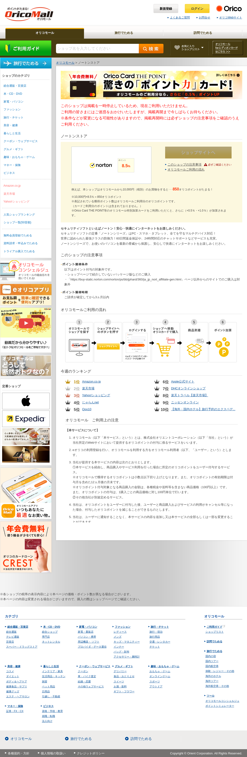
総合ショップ (50, 631)
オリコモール (21, 739)
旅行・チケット (13, 117)
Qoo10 (86, 409)
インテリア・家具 (52, 671)
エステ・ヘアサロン (18, 696)
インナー (119, 646)
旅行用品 (154, 636)
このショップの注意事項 (184, 164)
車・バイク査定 (87, 676)
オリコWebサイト (229, 17)
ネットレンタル (51, 641)
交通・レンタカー (159, 641)
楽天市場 (9, 193)
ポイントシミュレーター (219, 705)
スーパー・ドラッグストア (21, 646)
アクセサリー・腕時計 (127, 656)
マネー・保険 (12, 165)
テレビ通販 (12, 636)
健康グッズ (12, 691)
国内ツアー (212, 661)
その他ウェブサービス (91, 686)
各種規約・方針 (18, 753)
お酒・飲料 (120, 686)
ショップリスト (214, 631)
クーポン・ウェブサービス (21, 141)
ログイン (197, 8)
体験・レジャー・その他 (219, 671)
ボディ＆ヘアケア (16, 681)
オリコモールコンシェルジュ (222, 700)
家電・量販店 (85, 631)
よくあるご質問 (179, 17)
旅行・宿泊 (156, 631)
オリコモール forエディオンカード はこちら (227, 48)
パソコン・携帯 (87, 636)
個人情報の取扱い (53, 753)
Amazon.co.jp (12, 185)
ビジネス (9, 173)
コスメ (10, 671)
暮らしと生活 (12, 133)
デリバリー (120, 671)
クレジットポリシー (91, 753)
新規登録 (166, 8)
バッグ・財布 (121, 651)
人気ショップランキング (19, 214)
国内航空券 (212, 666)
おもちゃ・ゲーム (159, 671)
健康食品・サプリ (16, 686)
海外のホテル (213, 676)
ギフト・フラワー (124, 691)
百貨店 (10, 641)
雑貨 (44, 681)
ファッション (12, 109)
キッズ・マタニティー (127, 641)
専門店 (46, 636)
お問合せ (203, 17)
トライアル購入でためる (19, 251)
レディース (120, 631)
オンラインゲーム (159, 676)
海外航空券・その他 (217, 686)
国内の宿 (210, 656)
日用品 (46, 691)
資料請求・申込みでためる (21, 243)
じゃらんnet (90, 402)
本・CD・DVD (13, 93)
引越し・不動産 (51, 696)
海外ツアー (212, 681)
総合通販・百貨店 (15, 85)
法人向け (47, 721)
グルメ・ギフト (13, 149)
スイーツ (119, 681)
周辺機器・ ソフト (88, 641)
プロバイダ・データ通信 (92, 646)
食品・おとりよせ (124, 676)
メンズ (117, 636)
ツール (210, 695)
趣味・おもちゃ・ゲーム (19, 157)
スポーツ (154, 681)
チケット (154, 646)
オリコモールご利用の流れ (186, 169)
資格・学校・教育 (52, 711)
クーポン (83, 671)
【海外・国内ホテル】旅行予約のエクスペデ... (203, 409)
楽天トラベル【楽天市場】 (189, 395)
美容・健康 (11, 125)
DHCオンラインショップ (188, 388)
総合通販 (11, 631)
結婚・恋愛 (84, 681)
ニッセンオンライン (185, 402)
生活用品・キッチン (53, 676)
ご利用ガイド (25, 48)
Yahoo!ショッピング (16, 201)
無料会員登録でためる (18, 235)
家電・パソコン (13, 101)
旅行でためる (25, 63)
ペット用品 (48, 686)
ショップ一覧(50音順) (17, 222)
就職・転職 (48, 716)
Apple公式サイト (182, 381)
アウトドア (156, 686)
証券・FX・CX (14, 711)
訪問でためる (214, 641)
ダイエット (12, 676)
